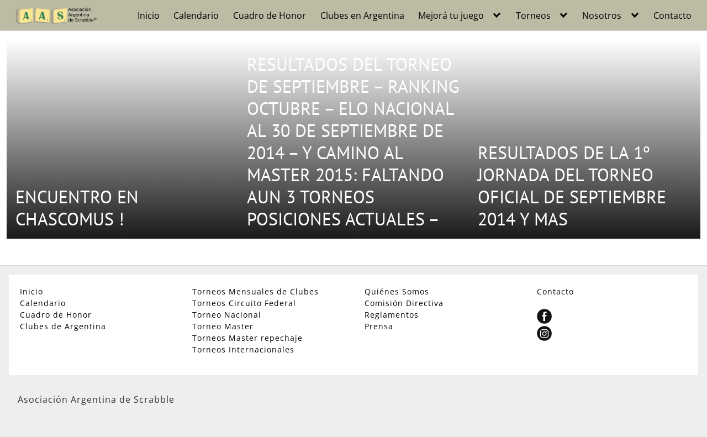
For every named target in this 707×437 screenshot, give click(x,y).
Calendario (196, 15)
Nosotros (601, 15)
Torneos (533, 15)
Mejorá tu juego (451, 15)
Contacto (672, 15)
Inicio (149, 15)
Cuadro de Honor (269, 15)
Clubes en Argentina (362, 15)
